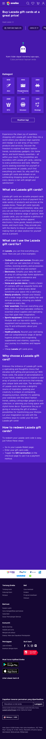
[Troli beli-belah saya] (38, 3)
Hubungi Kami (7, 603)
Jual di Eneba (7, 657)
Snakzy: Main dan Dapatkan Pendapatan (16, 646)
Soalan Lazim (7, 619)
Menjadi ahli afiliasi (8, 644)
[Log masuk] (43, 3)
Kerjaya (5, 606)
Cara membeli (28, 600)
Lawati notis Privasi (9, 721)
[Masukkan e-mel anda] (17, 715)
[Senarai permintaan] (32, 3)
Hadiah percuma (8, 641)
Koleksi (26, 603)
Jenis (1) (34, 28)
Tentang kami (7, 600)
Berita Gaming (7, 638)
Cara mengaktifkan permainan (12, 622)
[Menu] (3, 3)
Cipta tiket (5, 625)
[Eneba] (13, 3)
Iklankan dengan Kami (10, 659)
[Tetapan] (10, 728)
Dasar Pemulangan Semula (11, 628)
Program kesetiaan (30, 606)
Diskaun (26, 609)
